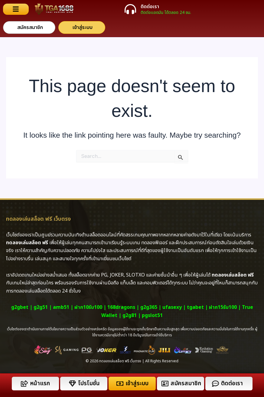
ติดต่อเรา (150, 6)
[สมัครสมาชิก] (164, 383)
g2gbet (19, 307)
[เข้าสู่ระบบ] (119, 383)
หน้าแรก (40, 383)
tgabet (195, 307)
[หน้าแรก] (24, 383)
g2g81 (129, 315)
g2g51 (41, 307)
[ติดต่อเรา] (130, 9)
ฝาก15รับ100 (223, 307)
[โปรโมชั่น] (72, 383)
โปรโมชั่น (89, 383)
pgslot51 (152, 315)
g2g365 (148, 307)
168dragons (121, 307)
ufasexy (172, 307)
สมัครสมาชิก (186, 383)
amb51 (61, 307)
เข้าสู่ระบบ (136, 383)
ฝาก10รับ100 (88, 307)
